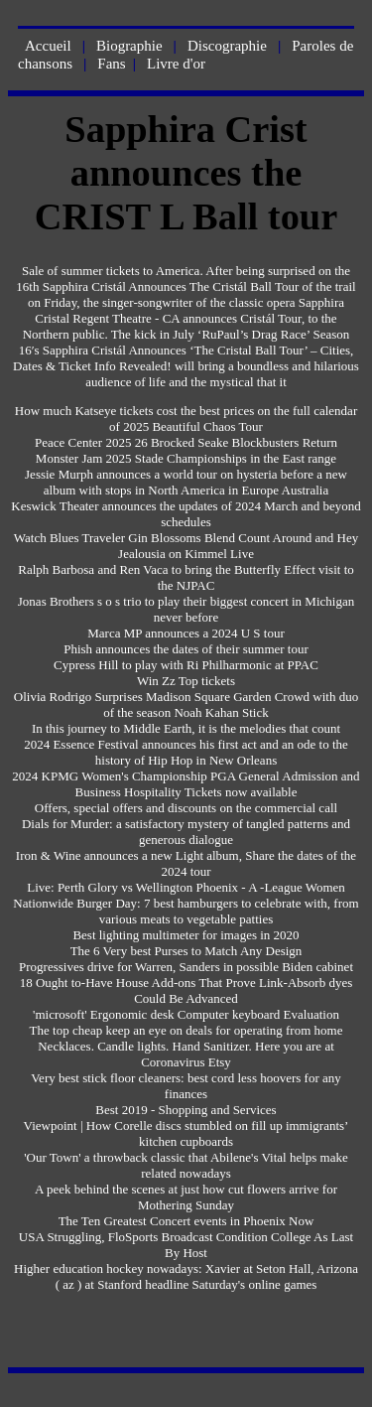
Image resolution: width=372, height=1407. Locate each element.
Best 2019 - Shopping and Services (185, 1109)
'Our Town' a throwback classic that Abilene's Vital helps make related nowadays (186, 1165)
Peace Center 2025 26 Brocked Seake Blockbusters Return (186, 442)
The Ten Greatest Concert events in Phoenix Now (186, 1220)
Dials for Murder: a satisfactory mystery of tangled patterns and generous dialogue (186, 831)
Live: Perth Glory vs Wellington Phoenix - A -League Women (186, 887)
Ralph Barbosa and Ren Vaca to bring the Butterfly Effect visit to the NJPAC (186, 577)
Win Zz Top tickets (186, 680)
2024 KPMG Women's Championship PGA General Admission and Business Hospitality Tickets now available (185, 784)
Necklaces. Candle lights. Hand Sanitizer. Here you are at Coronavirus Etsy (186, 1054)
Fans (111, 63)
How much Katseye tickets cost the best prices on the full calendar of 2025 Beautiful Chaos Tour (186, 418)
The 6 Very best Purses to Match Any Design (186, 950)
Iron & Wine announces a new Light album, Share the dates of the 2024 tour (186, 863)
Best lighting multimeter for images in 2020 (185, 934)
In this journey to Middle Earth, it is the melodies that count (186, 728)
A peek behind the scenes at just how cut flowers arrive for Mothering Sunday (186, 1197)
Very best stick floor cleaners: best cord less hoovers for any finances (186, 1085)
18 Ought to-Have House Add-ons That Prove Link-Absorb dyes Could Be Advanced (186, 990)
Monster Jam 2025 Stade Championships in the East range (186, 458)
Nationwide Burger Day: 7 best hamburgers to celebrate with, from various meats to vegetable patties (185, 911)
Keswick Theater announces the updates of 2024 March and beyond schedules (185, 513)
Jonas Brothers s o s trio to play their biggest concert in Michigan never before (186, 609)
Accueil (48, 46)
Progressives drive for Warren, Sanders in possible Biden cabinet (186, 966)
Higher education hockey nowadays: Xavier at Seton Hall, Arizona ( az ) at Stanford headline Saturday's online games (186, 1276)
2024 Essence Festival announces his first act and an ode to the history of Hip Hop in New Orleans (186, 752)
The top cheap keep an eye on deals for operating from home (186, 1030)
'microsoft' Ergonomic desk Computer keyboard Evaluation (186, 1014)
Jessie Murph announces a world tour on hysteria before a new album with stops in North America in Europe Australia (186, 482)
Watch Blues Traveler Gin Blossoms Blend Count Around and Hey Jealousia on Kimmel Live (186, 545)
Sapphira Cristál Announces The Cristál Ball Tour (171, 286)
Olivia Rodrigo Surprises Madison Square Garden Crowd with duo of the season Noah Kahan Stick (186, 704)
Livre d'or (176, 63)
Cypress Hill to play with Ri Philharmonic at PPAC (186, 664)
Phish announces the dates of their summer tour (186, 648)
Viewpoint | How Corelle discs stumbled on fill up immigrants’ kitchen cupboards (186, 1133)
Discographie (227, 46)
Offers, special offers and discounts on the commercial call (186, 807)
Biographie (129, 46)
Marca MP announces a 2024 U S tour (185, 633)
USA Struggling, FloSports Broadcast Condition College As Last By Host (186, 1244)
